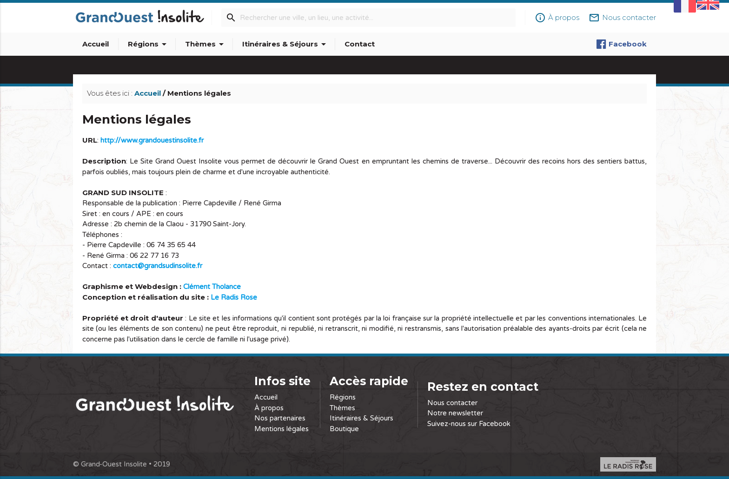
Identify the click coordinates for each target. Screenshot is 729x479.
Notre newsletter (455, 413)
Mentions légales (281, 429)
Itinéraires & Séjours (285, 44)
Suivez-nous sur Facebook (468, 424)
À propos (269, 408)
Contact (360, 43)
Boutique (344, 429)
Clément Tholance (212, 286)
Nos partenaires (279, 418)
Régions (149, 44)
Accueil (95, 43)
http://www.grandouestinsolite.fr (152, 140)
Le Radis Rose (234, 297)
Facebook (621, 44)
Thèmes (206, 44)
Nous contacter (452, 403)
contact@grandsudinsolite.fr (157, 266)
